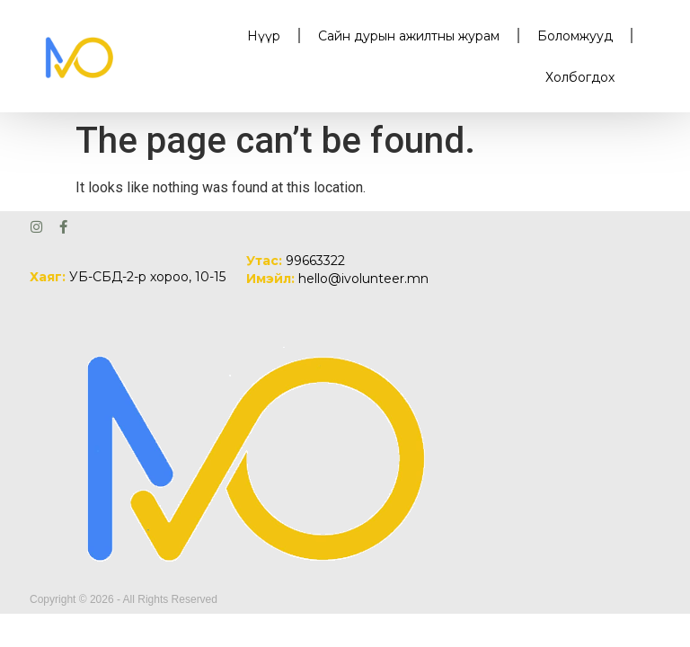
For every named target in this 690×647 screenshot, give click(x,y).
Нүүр (263, 36)
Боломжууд (575, 36)
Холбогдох (580, 77)
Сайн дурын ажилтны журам (409, 36)
